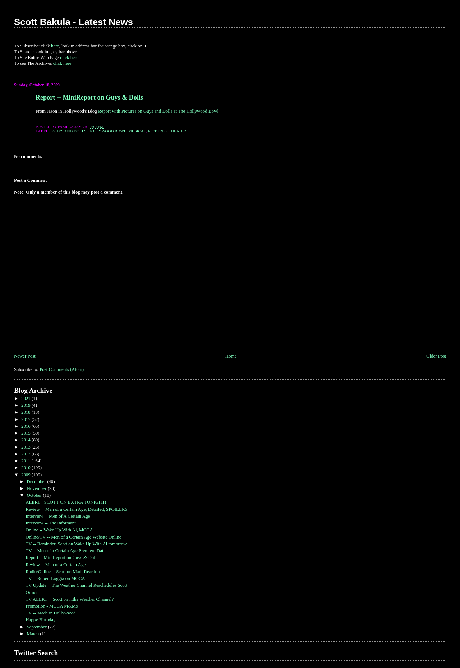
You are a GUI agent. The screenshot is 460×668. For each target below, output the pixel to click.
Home (231, 356)
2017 (26, 419)
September (37, 627)
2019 (26, 405)
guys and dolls (69, 131)
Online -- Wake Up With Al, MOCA (59, 529)
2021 (26, 398)
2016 (26, 426)
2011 (26, 460)
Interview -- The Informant (51, 523)
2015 (26, 433)
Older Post (436, 356)
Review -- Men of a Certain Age (56, 564)
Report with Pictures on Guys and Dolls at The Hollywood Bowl (158, 111)
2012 (26, 453)
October (35, 495)
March (33, 633)
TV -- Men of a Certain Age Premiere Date (65, 550)
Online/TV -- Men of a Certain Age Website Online (73, 537)
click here (69, 57)
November (37, 488)
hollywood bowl (107, 131)
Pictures (157, 131)
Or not (31, 592)
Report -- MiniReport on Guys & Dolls (89, 97)
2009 (26, 474)
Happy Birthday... (42, 619)
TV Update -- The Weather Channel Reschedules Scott (76, 585)
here (55, 46)
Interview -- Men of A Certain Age (58, 516)
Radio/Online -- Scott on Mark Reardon (63, 571)
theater (177, 131)
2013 (26, 447)
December (37, 481)
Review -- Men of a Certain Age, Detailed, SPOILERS (76, 509)
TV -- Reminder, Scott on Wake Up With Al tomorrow (76, 543)
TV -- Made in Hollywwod (50, 612)
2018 (26, 412)
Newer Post (25, 356)
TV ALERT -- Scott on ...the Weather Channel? (70, 599)
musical (137, 131)
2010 (26, 467)
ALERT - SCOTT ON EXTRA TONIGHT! (66, 502)
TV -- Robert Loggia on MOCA (55, 578)
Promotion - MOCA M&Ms (52, 606)
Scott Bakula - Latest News (73, 22)
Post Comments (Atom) (62, 369)
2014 (26, 439)
